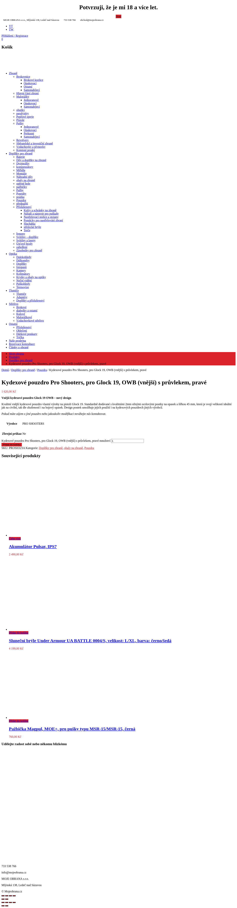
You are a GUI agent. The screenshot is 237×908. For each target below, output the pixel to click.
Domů (5, 370)
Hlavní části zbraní (27, 93)
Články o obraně (19, 347)
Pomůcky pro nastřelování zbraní (43, 220)
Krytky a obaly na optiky (31, 277)
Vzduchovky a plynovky (30, 146)
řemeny (20, 233)
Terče (27, 230)
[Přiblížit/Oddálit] (2, 902)
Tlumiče (14, 290)
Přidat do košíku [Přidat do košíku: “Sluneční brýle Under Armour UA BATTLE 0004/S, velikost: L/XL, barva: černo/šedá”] (18, 632)
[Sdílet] (10, 902)
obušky (20, 110)
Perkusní (29, 133)
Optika (13, 253)
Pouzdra (21, 200)
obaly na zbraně (25, 180)
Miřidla (20, 170)
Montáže (21, 173)
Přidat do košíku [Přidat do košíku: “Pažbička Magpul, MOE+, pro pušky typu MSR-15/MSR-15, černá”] (18, 721)
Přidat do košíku (12, 444)
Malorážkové (24, 317)
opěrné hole (23, 183)
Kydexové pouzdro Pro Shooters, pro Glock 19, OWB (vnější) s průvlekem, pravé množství (55, 440)
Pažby (20, 190)
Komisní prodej (25, 150)
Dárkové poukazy (26, 334)
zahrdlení (21, 247)
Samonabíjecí (32, 90)
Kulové (20, 313)
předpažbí (22, 203)
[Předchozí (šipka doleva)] (2, 905)
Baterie (20, 156)
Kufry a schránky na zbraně (40, 210)
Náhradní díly (24, 176)
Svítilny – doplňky (27, 237)
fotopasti (21, 267)
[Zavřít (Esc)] (14, 902)
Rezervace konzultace (22, 344)
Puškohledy (23, 283)
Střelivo (13, 303)
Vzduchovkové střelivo (30, 320)
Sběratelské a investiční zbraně (34, 143)
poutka (20, 196)
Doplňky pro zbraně (21, 153)
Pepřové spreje (25, 116)
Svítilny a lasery (26, 240)
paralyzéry (22, 113)
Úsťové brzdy (24, 243)
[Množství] (127, 441)
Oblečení (21, 330)
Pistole (20, 120)
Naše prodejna (17, 340)
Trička (20, 337)
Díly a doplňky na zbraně (31, 160)
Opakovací (30, 83)
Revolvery (22, 140)
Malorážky (22, 96)
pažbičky (21, 186)
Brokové (21, 307)
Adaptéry (21, 297)
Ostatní (28, 86)
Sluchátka (29, 223)
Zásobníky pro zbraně (29, 250)
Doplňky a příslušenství (30, 300)
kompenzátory (24, 166)
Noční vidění (24, 280)
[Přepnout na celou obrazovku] (6, 902)
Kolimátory (23, 273)
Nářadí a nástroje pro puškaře (41, 213)
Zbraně (13, 73)
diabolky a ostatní (26, 310)
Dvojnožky (22, 163)
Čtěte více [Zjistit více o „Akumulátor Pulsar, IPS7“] (15, 538)
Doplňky (21, 263)
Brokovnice (23, 76)
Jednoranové (31, 100)
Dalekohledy (23, 257)
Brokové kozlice (33, 80)
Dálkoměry (23, 260)
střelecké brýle (32, 227)
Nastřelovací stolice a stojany (41, 217)
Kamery (21, 270)
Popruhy (21, 193)
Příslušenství (23, 207)
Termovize (22, 287)
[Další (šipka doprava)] (6, 905)
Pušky (20, 123)
